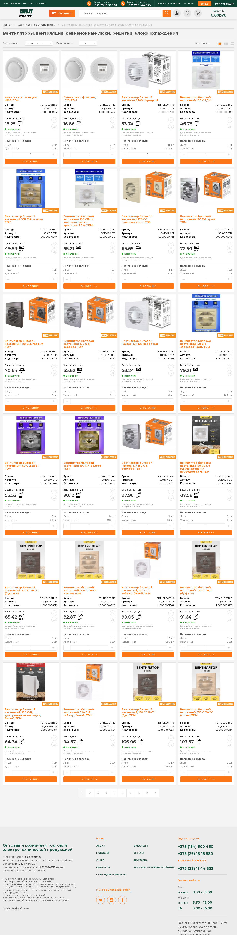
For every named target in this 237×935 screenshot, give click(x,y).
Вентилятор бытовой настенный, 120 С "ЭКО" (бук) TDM (196, 590)
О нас (6, 3)
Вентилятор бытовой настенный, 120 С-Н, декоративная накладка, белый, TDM (23, 714)
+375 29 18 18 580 (105, 5)
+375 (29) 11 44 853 (195, 868)
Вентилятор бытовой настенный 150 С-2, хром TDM (22, 465)
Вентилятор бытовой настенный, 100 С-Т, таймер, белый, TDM (137, 590)
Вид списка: (202, 43)
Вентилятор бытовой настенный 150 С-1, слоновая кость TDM (195, 343)
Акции (100, 846)
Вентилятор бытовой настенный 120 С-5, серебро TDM (78, 343)
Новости (16, 3)
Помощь (28, 3)
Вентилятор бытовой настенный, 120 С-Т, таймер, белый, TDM (78, 712)
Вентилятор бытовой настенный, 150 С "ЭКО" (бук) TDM (138, 712)
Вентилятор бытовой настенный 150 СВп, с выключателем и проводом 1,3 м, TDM (195, 467)
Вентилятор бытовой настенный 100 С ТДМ (195, 99)
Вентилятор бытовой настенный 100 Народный (140, 99)
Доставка (141, 860)
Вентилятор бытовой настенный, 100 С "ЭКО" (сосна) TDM (79, 590)
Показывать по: (65, 43)
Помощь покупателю (111, 874)
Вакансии (40, 3)
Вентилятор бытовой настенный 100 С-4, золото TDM (24, 219)
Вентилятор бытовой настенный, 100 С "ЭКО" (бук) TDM (21, 590)
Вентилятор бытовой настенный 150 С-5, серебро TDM (137, 465)
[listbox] (39, 43)
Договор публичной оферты (154, 867)
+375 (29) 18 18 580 (195, 854)
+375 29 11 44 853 (139, 5)
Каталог (62, 13)
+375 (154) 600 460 (195, 847)
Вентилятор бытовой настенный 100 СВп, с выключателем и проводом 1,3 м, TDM (78, 221)
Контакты (188, 3)
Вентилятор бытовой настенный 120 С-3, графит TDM (24, 343)
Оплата (139, 853)
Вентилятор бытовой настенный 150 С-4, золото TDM (82, 465)
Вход (204, 3)
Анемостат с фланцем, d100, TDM (21, 99)
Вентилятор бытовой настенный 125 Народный (140, 342)
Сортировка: (10, 43)
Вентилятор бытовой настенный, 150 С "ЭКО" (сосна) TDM (196, 712)
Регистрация (224, 3)
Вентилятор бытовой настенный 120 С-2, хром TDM (197, 219)
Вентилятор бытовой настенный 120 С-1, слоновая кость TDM (137, 219)
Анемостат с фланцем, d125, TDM (79, 99)
